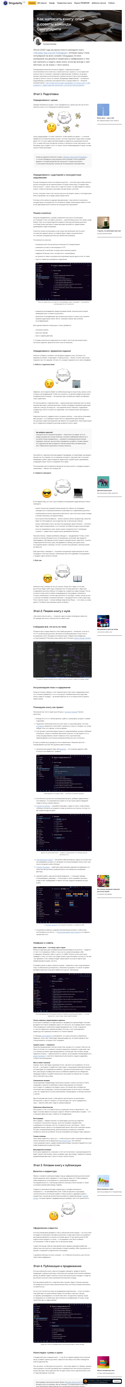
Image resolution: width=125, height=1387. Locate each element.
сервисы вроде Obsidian (82, 638)
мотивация (40, 726)
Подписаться (17, 92)
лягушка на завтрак (43, 806)
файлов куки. (104, 1382)
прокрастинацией (71, 712)
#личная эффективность (65, 34)
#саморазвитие (53, 34)
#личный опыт (43, 34)
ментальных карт (65, 1141)
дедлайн (63, 749)
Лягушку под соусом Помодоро (75, 157)
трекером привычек (51, 925)
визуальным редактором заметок (69, 932)
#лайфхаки (76, 34)
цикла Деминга (47, 1036)
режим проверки (39, 1056)
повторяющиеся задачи (44, 860)
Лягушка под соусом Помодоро (51, 52)
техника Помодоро (43, 867)
